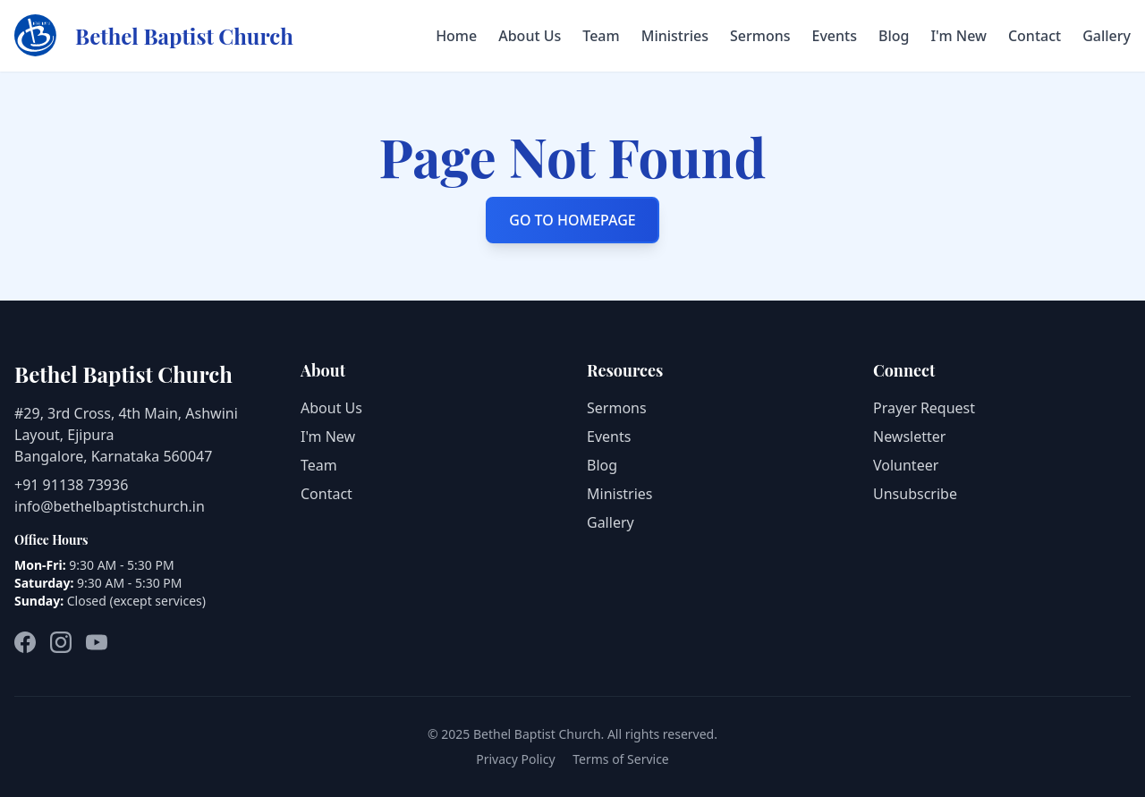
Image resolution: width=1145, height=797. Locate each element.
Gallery (1106, 36)
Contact (1034, 36)
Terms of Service (620, 758)
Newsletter (909, 436)
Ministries (674, 36)
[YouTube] (96, 642)
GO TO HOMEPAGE (572, 220)
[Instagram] (61, 642)
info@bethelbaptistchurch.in (109, 506)
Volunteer (905, 465)
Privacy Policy (515, 758)
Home (456, 36)
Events (834, 36)
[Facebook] (25, 642)
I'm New (958, 36)
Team (600, 36)
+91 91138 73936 (71, 485)
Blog (893, 36)
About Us (529, 36)
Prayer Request (924, 408)
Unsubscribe (915, 494)
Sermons (760, 36)
